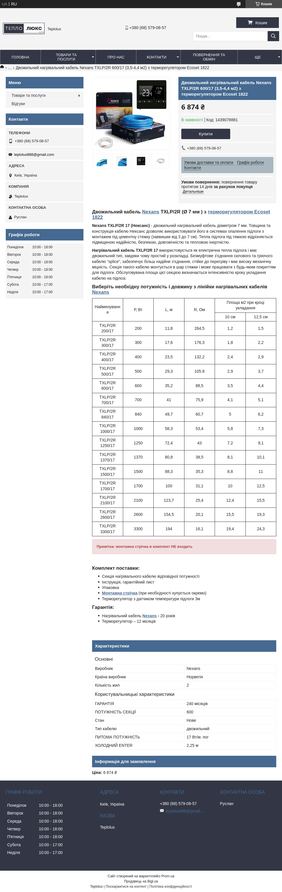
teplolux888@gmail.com (34, 154)
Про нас (116, 57)
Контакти (156, 57)
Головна (20, 57)
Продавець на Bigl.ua (141, 881)
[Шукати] (273, 36)
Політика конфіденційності (170, 887)
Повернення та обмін (209, 57)
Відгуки (18, 103)
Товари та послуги (66, 57)
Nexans (150, 212)
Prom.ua (167, 876)
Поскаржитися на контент (126, 887)
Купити (206, 133)
